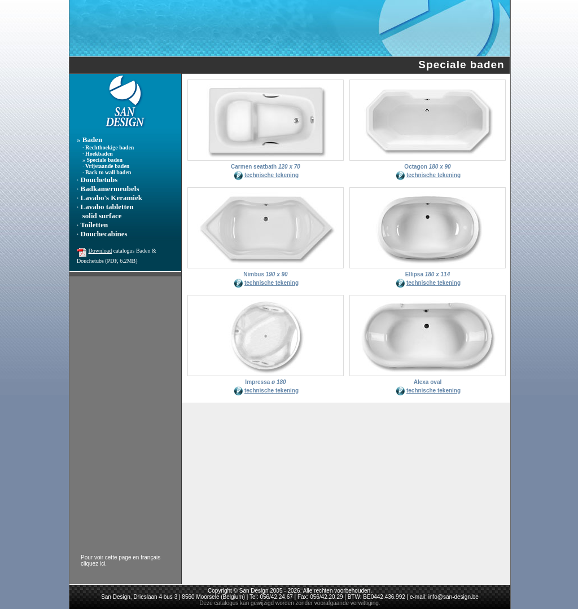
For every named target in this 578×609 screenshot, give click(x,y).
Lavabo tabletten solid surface (105, 211)
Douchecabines (104, 234)
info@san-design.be (453, 597)
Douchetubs (99, 179)
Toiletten (94, 224)
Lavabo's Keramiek (111, 197)
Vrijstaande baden (107, 166)
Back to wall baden (108, 172)
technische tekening (271, 175)
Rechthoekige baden (109, 147)
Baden (92, 139)
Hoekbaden (99, 154)
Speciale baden (105, 160)
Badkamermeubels (110, 188)
